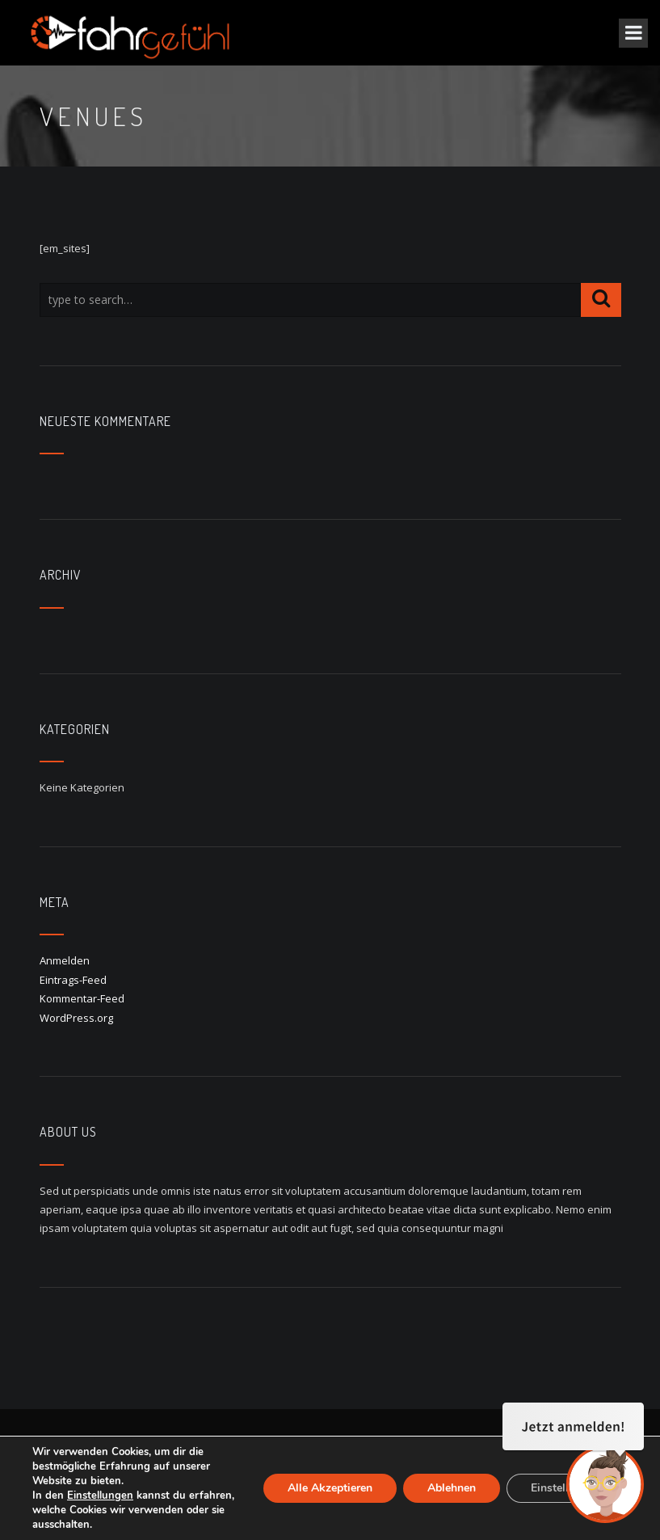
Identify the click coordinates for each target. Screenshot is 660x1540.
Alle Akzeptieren (330, 1488)
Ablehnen (451, 1488)
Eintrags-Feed (73, 980)
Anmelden (65, 960)
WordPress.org (76, 1017)
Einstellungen (100, 1495)
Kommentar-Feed (82, 998)
